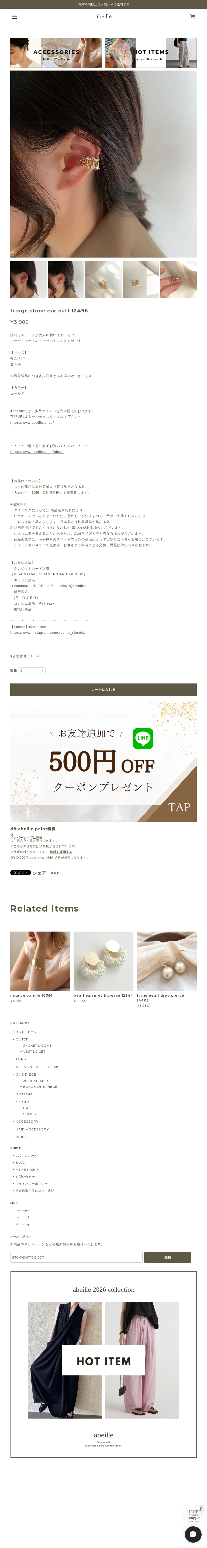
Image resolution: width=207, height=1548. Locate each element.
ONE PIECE (26, 1074)
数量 (13, 671)
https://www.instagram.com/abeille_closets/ (47, 633)
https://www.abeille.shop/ (32, 423)
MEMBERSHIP (27, 1170)
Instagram (24, 1210)
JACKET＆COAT (37, 1045)
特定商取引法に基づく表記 (35, 1191)
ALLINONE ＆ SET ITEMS (37, 1067)
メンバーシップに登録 (26, 837)
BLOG (20, 1163)
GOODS (23, 1102)
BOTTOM (24, 1094)
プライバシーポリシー (32, 1184)
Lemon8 (22, 1217)
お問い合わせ (25, 1177)
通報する (57, 873)
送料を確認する (61, 852)
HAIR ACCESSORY (32, 1129)
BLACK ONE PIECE (40, 1087)
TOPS (21, 1059)
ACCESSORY (27, 1121)
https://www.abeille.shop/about (37, 452)
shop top (23, 1224)
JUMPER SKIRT (36, 1081)
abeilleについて (28, 1155)
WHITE (22, 1137)
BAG (27, 1108)
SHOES (29, 1114)
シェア (39, 873)
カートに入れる (103, 690)
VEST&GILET (34, 1051)
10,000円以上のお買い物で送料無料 (103, 4)
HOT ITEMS (26, 1032)
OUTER (22, 1039)
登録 (167, 1257)
